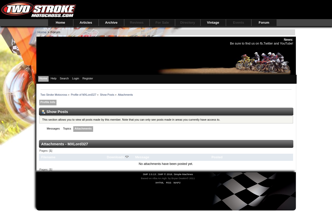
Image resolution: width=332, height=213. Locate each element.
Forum (264, 22)
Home (60, 22)
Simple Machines (183, 174)
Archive (111, 22)
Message (142, 157)
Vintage (213, 22)
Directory (187, 22)
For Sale (162, 22)
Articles (86, 22)
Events (238, 22)
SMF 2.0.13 (149, 174)
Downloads (117, 157)
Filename (48, 157)
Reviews (136, 22)
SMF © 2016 (165, 174)
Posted (216, 157)
